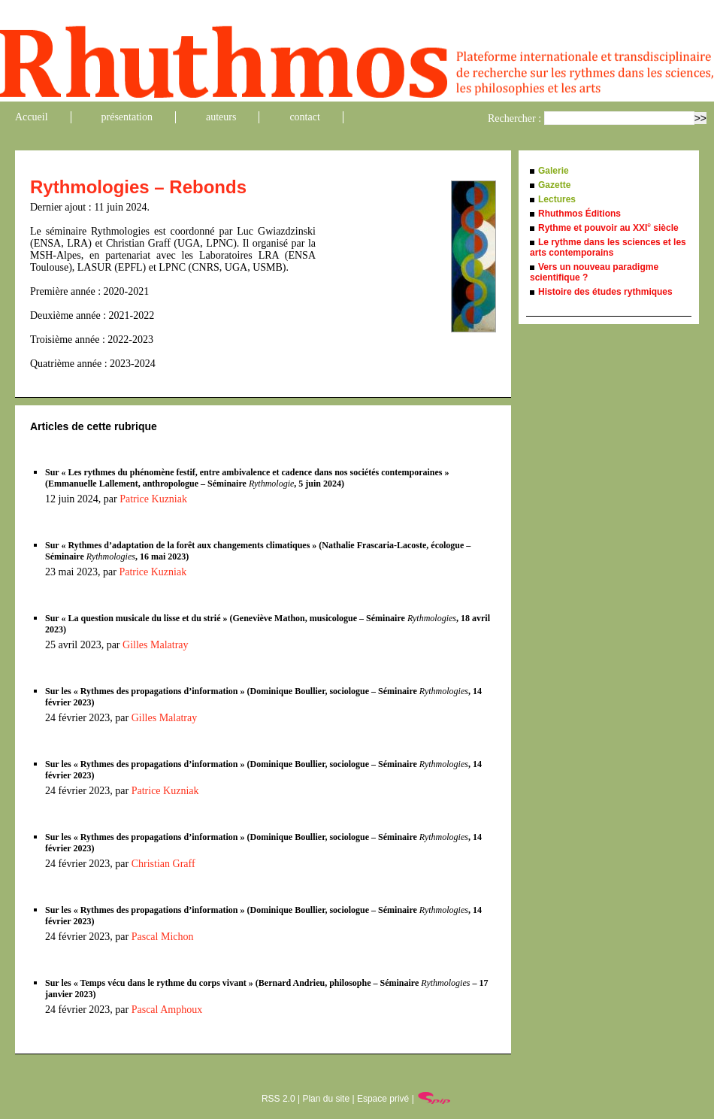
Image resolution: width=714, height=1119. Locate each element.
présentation (127, 117)
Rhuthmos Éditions (579, 213)
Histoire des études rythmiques (605, 292)
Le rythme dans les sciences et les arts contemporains (608, 247)
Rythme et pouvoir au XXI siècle (608, 228)
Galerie (553, 170)
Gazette (554, 185)
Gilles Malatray (155, 644)
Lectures (557, 199)
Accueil (31, 117)
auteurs (221, 117)
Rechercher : (514, 118)
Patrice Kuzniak (153, 499)
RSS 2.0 (278, 1098)
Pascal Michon (163, 936)
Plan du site (325, 1098)
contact (304, 117)
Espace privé (383, 1098)
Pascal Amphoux (167, 1009)
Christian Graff (163, 863)
